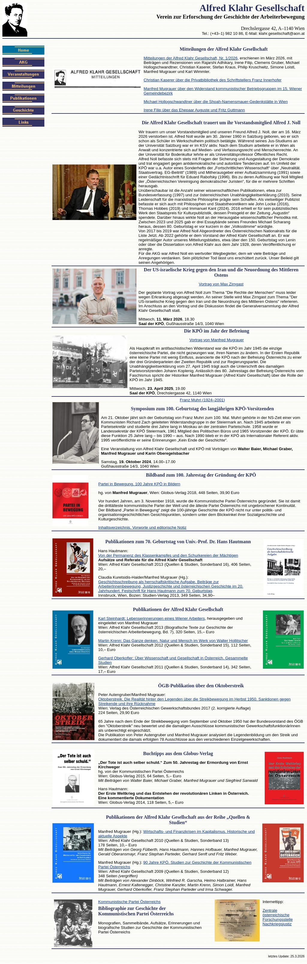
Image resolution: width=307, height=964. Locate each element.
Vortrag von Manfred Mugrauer (216, 340)
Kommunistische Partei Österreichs (129, 901)
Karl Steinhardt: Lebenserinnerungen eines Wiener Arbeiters (151, 618)
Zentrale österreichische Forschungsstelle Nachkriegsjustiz (278, 917)
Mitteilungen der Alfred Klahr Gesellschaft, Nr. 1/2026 (190, 58)
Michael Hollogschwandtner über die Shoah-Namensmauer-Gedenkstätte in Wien (216, 101)
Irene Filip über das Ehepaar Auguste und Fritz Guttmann (194, 110)
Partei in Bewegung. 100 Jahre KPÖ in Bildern (139, 484)
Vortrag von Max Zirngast (221, 284)
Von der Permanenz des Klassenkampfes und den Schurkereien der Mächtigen (168, 555)
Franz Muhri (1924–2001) (202, 400)
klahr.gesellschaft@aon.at (282, 33)
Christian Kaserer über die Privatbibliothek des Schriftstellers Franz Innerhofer (213, 80)
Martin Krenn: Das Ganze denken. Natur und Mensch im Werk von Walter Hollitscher (173, 640)
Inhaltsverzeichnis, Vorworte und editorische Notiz (142, 527)
